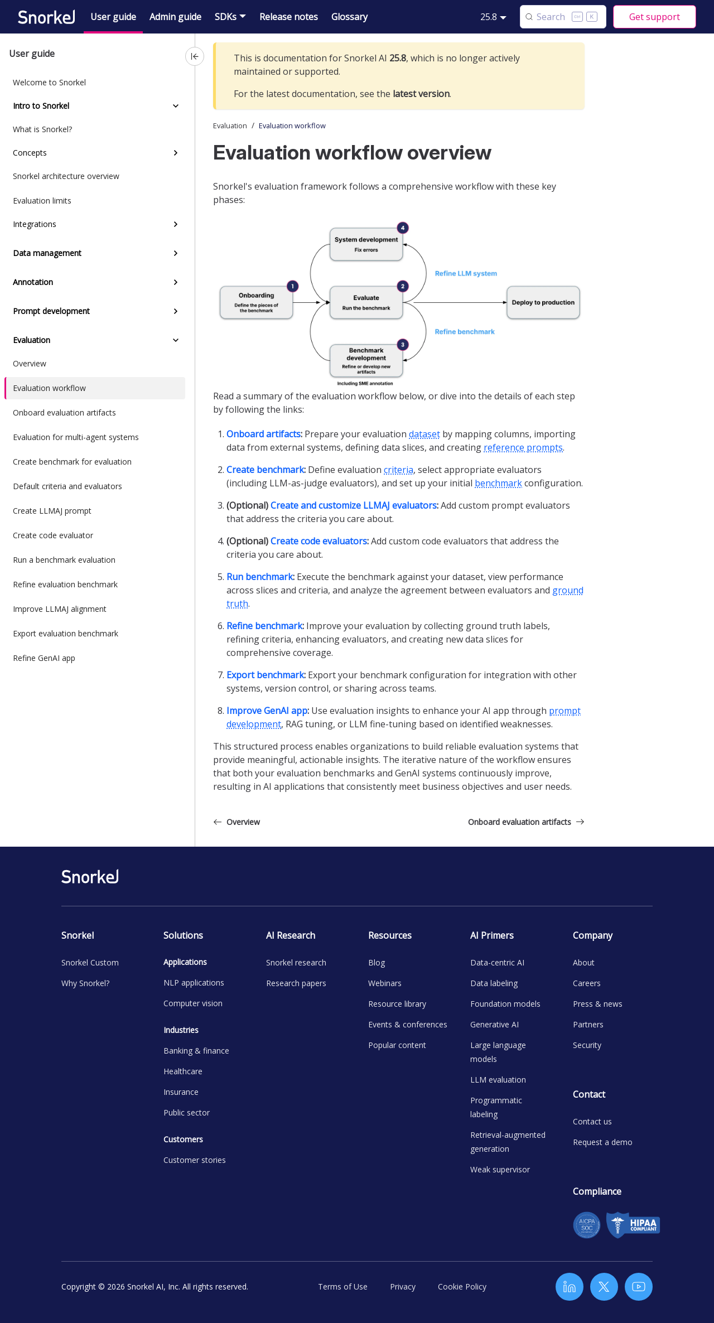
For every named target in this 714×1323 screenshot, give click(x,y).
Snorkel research (296, 962)
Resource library (397, 1003)
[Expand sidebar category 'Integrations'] (175, 224)
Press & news (598, 1003)
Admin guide (175, 17)
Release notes (288, 17)
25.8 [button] (488, 17)
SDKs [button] (226, 17)
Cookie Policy (462, 1286)
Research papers (296, 983)
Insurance (181, 1092)
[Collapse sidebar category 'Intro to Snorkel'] (175, 106)
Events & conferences (407, 1024)
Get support (654, 17)
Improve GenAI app (266, 710)
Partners (588, 1024)
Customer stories (194, 1160)
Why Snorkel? (85, 983)
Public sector (186, 1112)
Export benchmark (265, 675)
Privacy (403, 1286)
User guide (113, 17)
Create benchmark (265, 469)
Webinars (385, 983)
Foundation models (505, 1003)
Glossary (349, 17)
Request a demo (603, 1142)
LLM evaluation (498, 1079)
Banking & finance (196, 1050)
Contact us (592, 1121)
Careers (587, 983)
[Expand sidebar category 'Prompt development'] (175, 311)
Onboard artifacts (263, 434)
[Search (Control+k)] (563, 16)
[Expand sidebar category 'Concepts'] (175, 153)
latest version (421, 94)
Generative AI (494, 1024)
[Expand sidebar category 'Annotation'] (175, 282)
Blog (376, 962)
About (584, 962)
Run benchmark (259, 577)
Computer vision (193, 1003)
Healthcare (182, 1071)
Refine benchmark (264, 626)
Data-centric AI (497, 962)
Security (587, 1045)
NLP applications (193, 982)
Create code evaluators (319, 541)
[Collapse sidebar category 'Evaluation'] (175, 340)
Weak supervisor (500, 1169)
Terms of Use (343, 1286)
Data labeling (494, 983)
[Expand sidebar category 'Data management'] (175, 253)
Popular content (397, 1045)
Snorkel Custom (90, 962)
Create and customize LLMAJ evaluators (354, 505)
